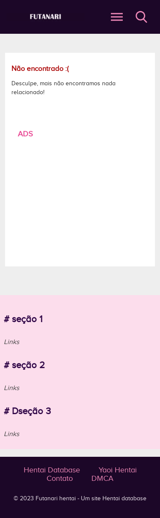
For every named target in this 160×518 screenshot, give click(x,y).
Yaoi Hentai (118, 470)
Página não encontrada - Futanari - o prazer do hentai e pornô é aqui (45, 17)
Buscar (141, 17)
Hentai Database (52, 470)
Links (11, 342)
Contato (60, 478)
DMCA (102, 478)
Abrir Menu (117, 17)
